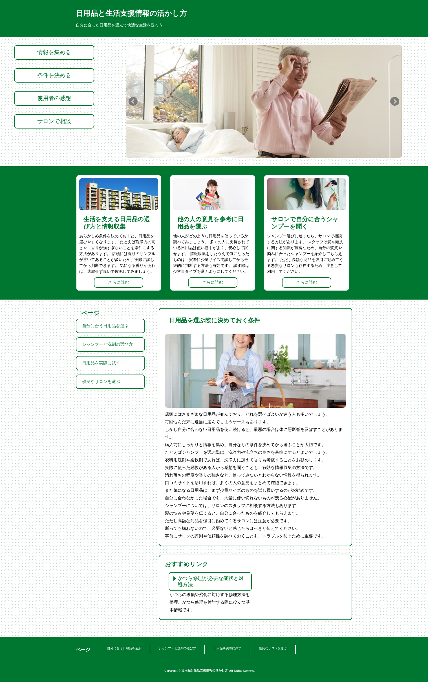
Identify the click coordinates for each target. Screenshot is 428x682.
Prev (133, 101)
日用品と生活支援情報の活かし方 (131, 13)
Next (394, 101)
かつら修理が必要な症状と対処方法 (211, 581)
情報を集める (54, 52)
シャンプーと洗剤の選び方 (107, 344)
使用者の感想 (54, 98)
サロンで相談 (54, 121)
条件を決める (54, 75)
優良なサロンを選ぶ (101, 381)
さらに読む (118, 282)
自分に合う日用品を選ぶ (105, 326)
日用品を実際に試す (101, 363)
